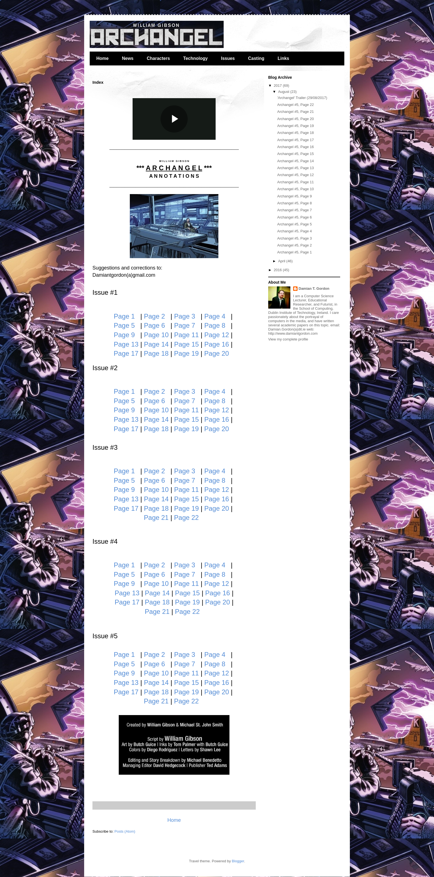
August (284, 92)
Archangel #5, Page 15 (295, 154)
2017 (278, 85)
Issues (228, 58)
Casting (256, 58)
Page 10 (156, 335)
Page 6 (154, 325)
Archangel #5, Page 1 (294, 252)
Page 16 (216, 344)
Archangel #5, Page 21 (295, 112)
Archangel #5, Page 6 (294, 217)
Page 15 (186, 344)
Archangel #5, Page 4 (294, 231)
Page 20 (216, 353)
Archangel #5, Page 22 (295, 105)
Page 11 (186, 335)
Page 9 (124, 335)
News (127, 58)
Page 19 (186, 353)
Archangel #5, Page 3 (294, 238)
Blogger (238, 861)
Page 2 (154, 316)
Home (102, 58)
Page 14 (156, 344)
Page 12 (216, 335)
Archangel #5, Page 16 (295, 147)
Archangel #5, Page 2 (294, 245)
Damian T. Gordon (314, 288)
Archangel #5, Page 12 (295, 175)
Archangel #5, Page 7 (294, 210)
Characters (158, 58)
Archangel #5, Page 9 (294, 196)
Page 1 (124, 316)
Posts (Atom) (125, 831)
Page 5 (124, 325)
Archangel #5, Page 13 (295, 168)
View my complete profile (288, 339)
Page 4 (214, 316)
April (282, 261)
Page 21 (156, 517)
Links (283, 58)
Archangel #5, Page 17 (295, 140)
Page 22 (186, 517)
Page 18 (156, 353)
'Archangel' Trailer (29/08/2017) (302, 98)
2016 (278, 270)
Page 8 (214, 325)
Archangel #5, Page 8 (294, 203)
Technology (195, 58)
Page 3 (184, 316)
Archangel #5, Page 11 (295, 182)
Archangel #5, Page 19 (295, 126)
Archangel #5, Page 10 (295, 189)
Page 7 (184, 325)
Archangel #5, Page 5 (294, 224)
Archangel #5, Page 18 (295, 133)
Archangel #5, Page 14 (295, 161)
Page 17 (126, 353)
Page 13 (126, 344)
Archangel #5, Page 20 (295, 119)
